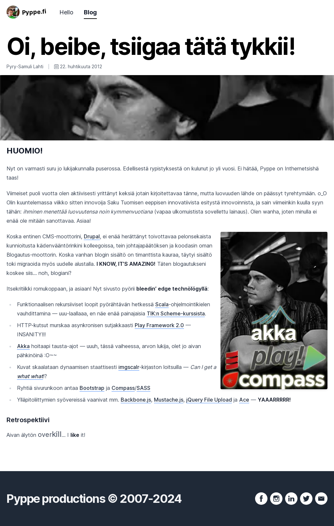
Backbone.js (136, 399)
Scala (162, 304)
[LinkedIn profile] (291, 498)
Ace (244, 399)
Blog (90, 12)
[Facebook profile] (261, 498)
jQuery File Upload (209, 399)
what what (30, 376)
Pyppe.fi (34, 12)
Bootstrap (92, 388)
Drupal (92, 236)
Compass (123, 388)
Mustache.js (168, 399)
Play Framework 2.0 (159, 325)
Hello (66, 12)
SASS (143, 388)
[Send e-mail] (321, 498)
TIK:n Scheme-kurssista (176, 313)
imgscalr (128, 367)
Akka (23, 346)
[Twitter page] (306, 498)
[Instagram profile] (276, 498)
